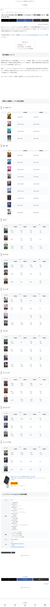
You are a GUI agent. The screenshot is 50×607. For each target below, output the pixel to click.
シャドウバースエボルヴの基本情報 (25, 48)
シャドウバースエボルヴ (5, 552)
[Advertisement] (25, 88)
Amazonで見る (14, 483)
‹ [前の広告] (1, 483)
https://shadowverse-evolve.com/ (17, 543)
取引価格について (22, 44)
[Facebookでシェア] (25, 20)
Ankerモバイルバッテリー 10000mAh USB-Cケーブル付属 (22, 476)
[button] (41, 20)
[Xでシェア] (9, 20)
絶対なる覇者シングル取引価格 (24, 46)
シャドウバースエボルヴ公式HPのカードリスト (32, 35)
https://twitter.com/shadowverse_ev (17, 547)
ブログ (13, 552)
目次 (23, 42)
